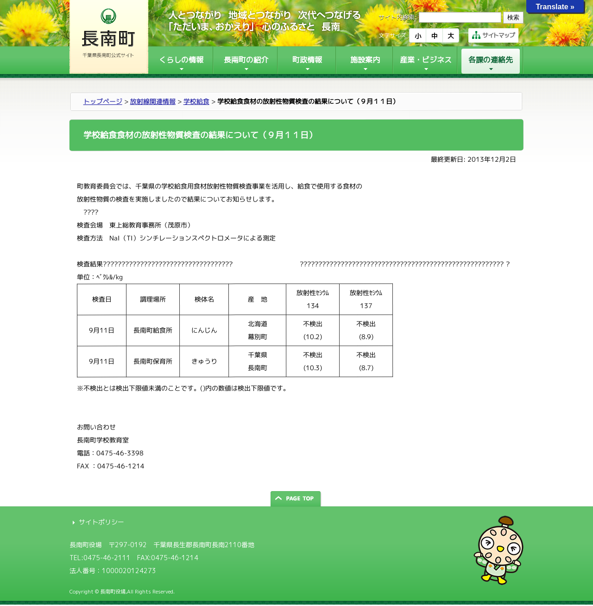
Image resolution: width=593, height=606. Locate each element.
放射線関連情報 (153, 101)
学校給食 (196, 101)
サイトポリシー (101, 522)
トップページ (102, 101)
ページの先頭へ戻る (296, 498)
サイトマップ (493, 35)
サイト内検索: (398, 17)
